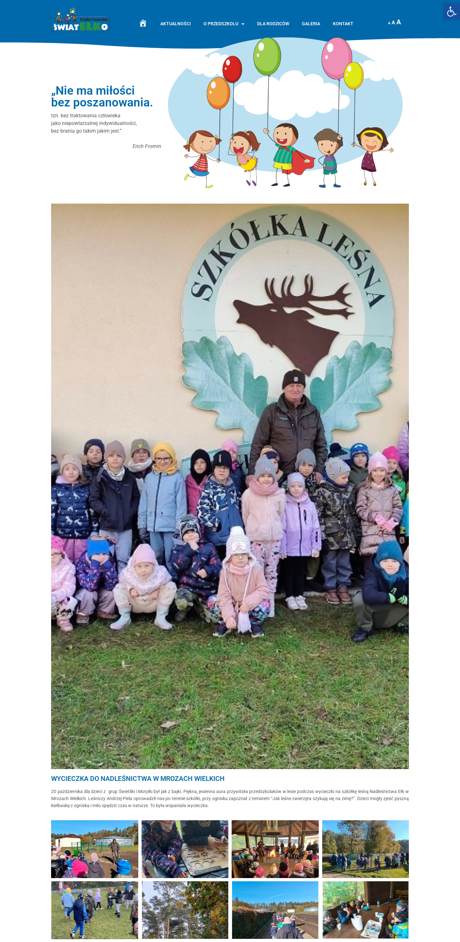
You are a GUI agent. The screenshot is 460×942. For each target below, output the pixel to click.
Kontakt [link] (343, 24)
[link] (451, 11)
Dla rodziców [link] (273, 24)
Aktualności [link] (175, 24)
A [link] (389, 23)
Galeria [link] (311, 24)
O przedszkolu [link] (223, 24)
